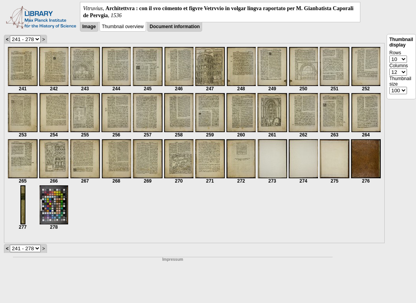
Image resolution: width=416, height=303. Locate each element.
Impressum (172, 259)
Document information (175, 26)
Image (89, 26)
